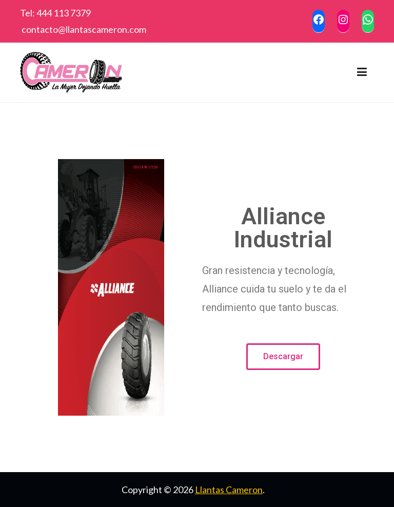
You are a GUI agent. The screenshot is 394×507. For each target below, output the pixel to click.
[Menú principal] (362, 72)
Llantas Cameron (229, 489)
